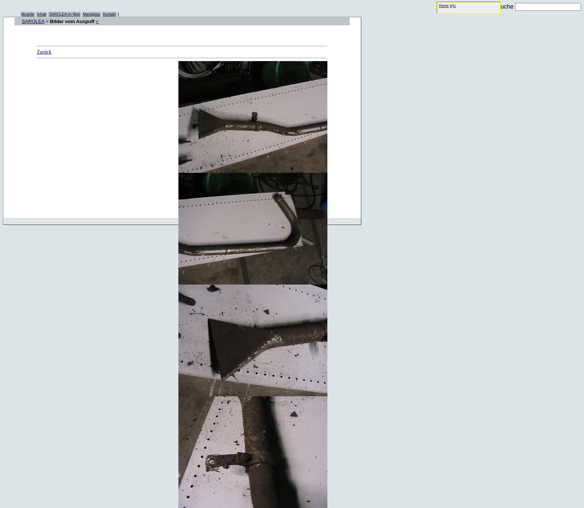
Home (444, 6)
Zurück (44, 52)
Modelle (27, 14)
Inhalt (41, 14)
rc (454, 6)
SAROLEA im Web (64, 14)
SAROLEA (33, 21)
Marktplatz (91, 14)
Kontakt (109, 14)
